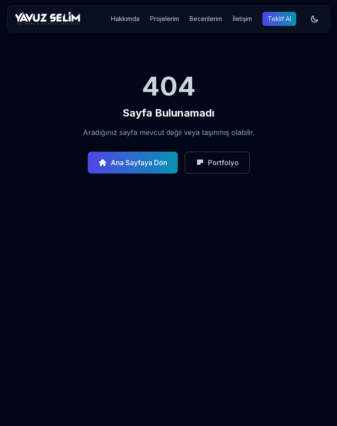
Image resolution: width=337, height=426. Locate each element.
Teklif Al (279, 18)
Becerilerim (206, 18)
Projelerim (164, 18)
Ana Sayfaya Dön (132, 162)
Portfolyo (217, 162)
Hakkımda (125, 18)
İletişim (242, 18)
